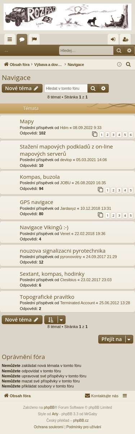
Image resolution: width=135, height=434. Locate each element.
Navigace (16, 77)
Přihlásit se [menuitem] (114, 41)
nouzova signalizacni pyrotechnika (62, 250)
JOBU (65, 183)
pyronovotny (71, 256)
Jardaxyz (68, 208)
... (6, 50)
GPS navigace (36, 201)
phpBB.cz (81, 420)
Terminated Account (77, 303)
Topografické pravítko (47, 296)
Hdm (64, 127)
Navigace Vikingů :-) (44, 227)
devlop (66, 160)
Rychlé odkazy (11, 41)
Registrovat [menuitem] (127, 41)
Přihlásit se (28, 50)
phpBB (49, 407)
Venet (65, 233)
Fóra (23, 41)
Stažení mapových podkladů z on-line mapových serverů (66, 150)
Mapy (27, 121)
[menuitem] (128, 64)
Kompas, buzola (40, 176)
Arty (55, 414)
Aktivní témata (36, 41)
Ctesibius (68, 280)
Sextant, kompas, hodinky (52, 273)
